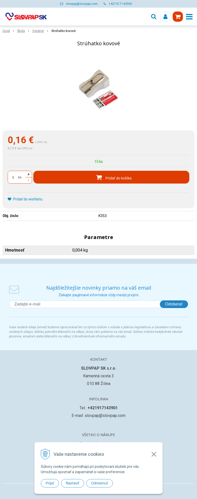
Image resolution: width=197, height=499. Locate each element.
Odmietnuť (99, 483)
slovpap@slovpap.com (82, 4)
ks (20, 177)
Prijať (50, 483)
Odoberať (174, 304)
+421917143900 (120, 4)
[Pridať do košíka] (111, 177)
